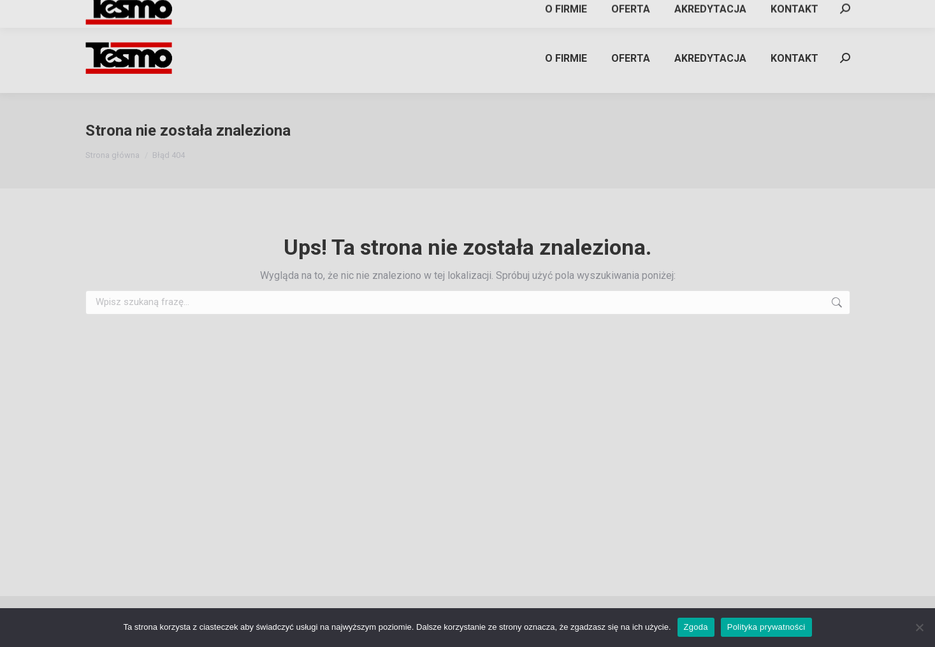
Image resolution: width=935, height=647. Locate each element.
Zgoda (696, 627)
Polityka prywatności (766, 627)
